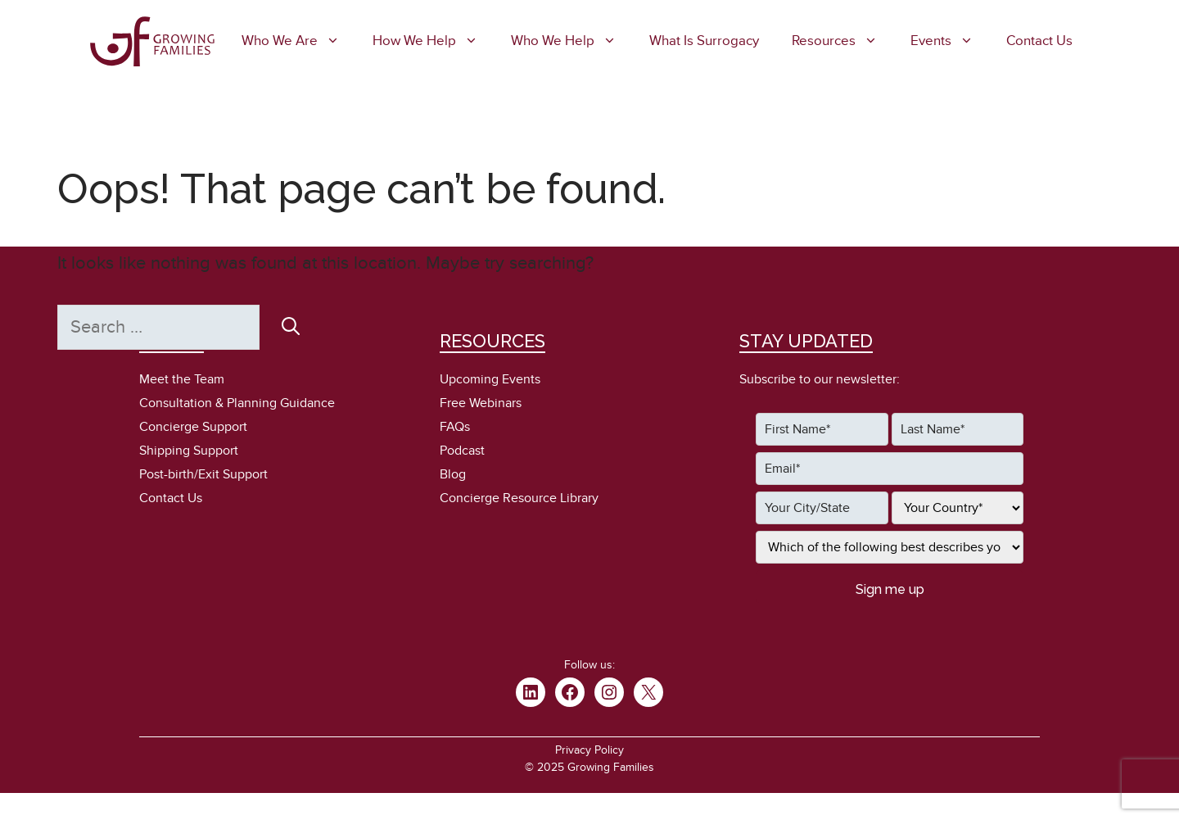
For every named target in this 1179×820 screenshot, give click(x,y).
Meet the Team (181, 379)
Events (950, 41)
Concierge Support (193, 427)
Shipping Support (188, 450)
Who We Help (572, 41)
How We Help (434, 41)
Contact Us (1039, 41)
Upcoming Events (490, 379)
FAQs (455, 427)
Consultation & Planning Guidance (237, 403)
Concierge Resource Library (519, 498)
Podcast (462, 450)
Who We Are (299, 41)
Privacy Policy (589, 750)
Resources (843, 41)
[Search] (290, 326)
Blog (453, 474)
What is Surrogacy (704, 41)
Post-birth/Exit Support (203, 474)
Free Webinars (481, 403)
